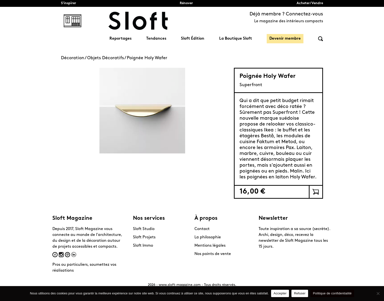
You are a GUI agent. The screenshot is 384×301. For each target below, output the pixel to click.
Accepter (280, 293)
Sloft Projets (144, 237)
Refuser (299, 293)
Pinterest (67, 254)
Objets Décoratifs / (107, 58)
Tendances (156, 39)
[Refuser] (377, 293)
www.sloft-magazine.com (180, 285)
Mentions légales (210, 246)
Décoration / (74, 58)
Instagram (61, 254)
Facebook (55, 254)
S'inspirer (68, 3)
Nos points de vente (212, 254)
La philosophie (207, 237)
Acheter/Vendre (310, 3)
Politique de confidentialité (332, 293)
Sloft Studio (144, 229)
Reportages (120, 39)
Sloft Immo (143, 246)
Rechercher (320, 38)
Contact (202, 229)
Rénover (186, 3)
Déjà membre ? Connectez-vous (286, 14)
